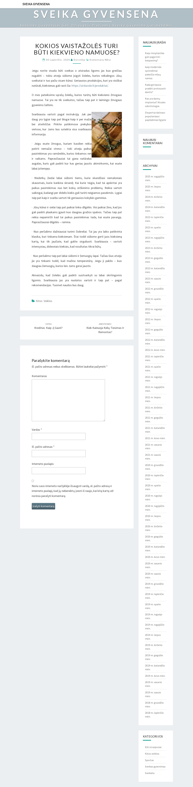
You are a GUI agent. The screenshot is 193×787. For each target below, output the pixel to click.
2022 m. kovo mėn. (155, 349)
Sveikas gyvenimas (155, 766)
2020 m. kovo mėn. (155, 556)
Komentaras (39, 376)
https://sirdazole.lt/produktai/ (90, 85)
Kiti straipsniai (153, 747)
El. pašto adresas (43, 447)
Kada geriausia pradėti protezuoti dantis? (155, 88)
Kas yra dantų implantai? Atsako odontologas (155, 102)
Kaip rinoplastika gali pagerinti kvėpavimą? (154, 56)
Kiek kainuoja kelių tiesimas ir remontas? (105, 328)
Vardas (37, 429)
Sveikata (149, 773)
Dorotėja (79, 59)
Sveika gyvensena (36, 4)
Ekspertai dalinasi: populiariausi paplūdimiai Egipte (155, 116)
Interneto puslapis (43, 464)
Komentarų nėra (100, 59)
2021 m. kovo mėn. (155, 438)
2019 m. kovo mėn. (155, 675)
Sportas (149, 760)
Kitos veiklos (44, 301)
